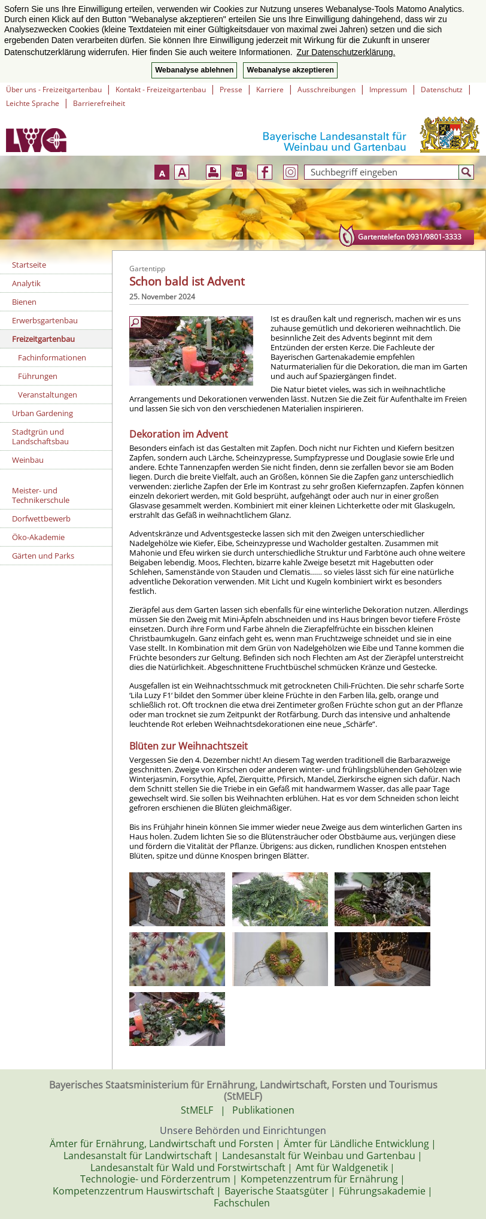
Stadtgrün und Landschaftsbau (40, 436)
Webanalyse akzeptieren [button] (290, 70)
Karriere (270, 89)
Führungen (37, 376)
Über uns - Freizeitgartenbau (54, 89)
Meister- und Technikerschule (40, 495)
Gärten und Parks (43, 555)
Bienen (24, 301)
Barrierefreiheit (99, 103)
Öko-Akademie (38, 537)
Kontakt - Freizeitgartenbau (161, 89)
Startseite (29, 264)
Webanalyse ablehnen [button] (194, 70)
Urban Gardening (42, 413)
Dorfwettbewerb (41, 518)
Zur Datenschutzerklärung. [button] (345, 52)
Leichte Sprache (32, 103)
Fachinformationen (52, 357)
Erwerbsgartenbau (45, 320)
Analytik (26, 283)
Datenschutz (442, 89)
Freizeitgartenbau (43, 338)
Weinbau (28, 459)
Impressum (388, 89)
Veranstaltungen (47, 394)
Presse (231, 89)
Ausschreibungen (326, 89)
